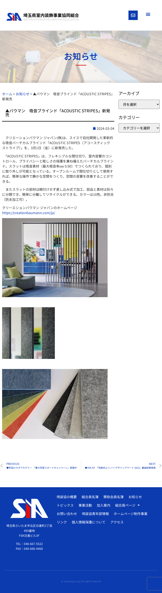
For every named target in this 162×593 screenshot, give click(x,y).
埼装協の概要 (67, 496)
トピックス (65, 505)
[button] (147, 14)
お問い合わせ (67, 513)
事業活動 (85, 505)
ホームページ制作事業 (130, 513)
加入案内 (103, 505)
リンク (62, 522)
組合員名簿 (90, 496)
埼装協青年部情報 (95, 513)
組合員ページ (127, 505)
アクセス (117, 522)
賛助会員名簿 (113, 496)
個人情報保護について (88, 522)
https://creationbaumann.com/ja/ (28, 212)
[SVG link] (42, 17)
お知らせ (135, 496)
